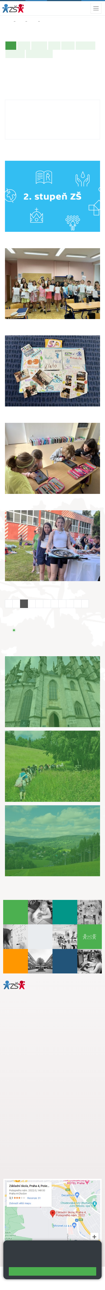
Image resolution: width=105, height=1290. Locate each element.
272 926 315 (20, 122)
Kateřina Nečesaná (25, 104)
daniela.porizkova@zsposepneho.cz (39, 1049)
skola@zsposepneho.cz (30, 1103)
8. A (44, 21)
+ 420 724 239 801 (38, 1099)
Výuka (54, 45)
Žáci (20, 21)
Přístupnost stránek (19, 1283)
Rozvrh (68, 45)
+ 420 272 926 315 (23, 1044)
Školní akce (86, 45)
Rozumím (52, 1271)
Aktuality (39, 45)
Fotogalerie (15, 54)
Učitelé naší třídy (39, 54)
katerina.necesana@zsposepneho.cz (37, 117)
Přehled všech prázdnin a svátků (51, 630)
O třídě (23, 45)
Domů (7, 21)
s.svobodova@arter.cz (39, 1094)
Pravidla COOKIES (51, 1283)
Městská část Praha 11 (19, 1062)
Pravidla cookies (75, 1262)
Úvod (11, 45)
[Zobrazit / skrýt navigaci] (96, 8)
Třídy (32, 21)
